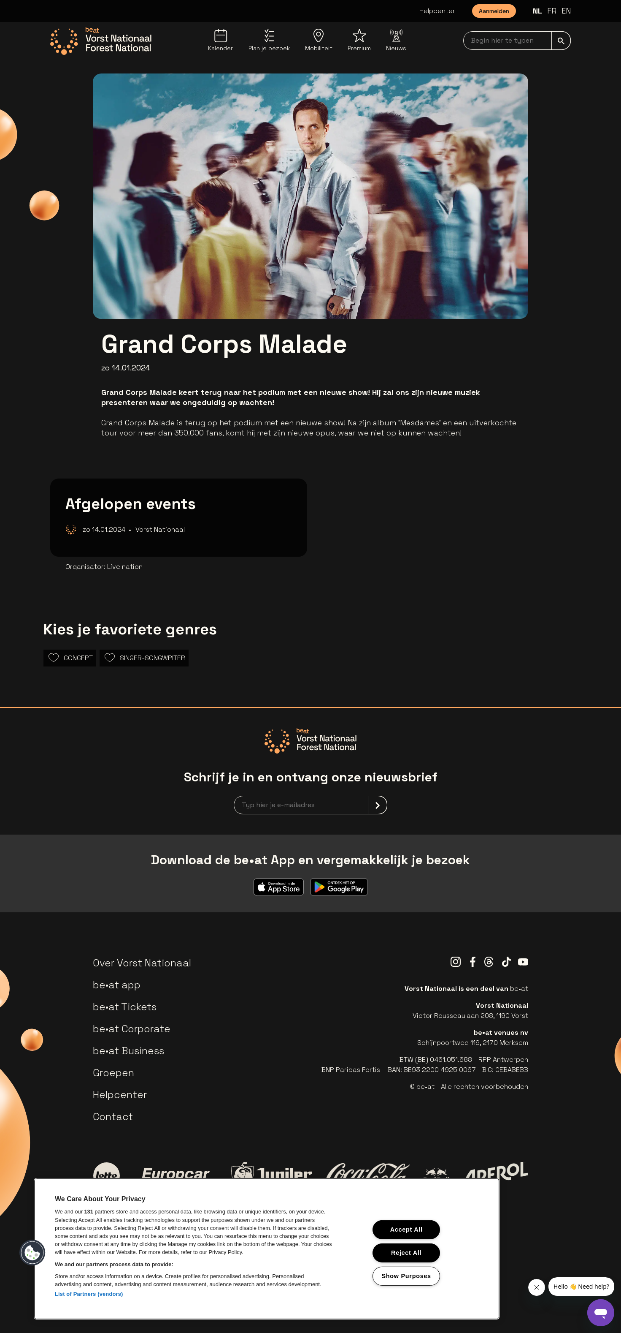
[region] (267, 1248)
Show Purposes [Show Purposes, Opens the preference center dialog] (406, 1275)
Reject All (406, 1252)
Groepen (113, 1072)
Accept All (406, 1229)
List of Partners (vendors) (89, 1294)
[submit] (561, 40)
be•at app (116, 984)
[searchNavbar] (517, 40)
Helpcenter (437, 10)
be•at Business (128, 1050)
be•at (519, 988)
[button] (32, 1252)
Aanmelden (494, 11)
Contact (113, 1116)
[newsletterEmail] (310, 805)
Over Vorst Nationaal (142, 962)
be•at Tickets (125, 1006)
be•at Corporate (131, 1028)
